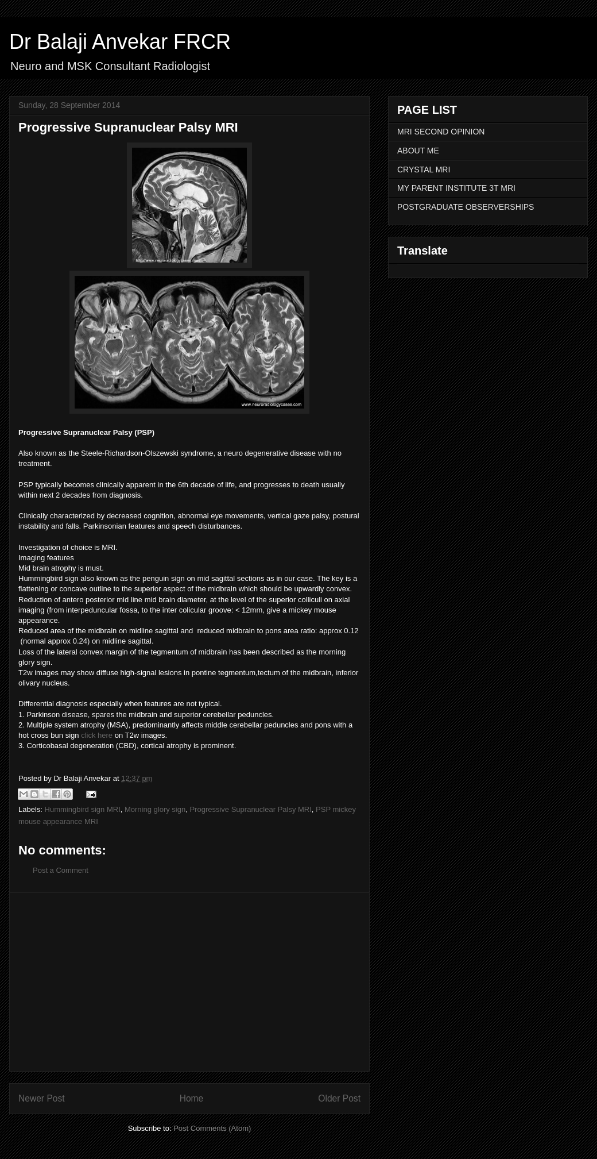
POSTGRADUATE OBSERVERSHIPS (465, 206)
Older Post (339, 1098)
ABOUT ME (418, 150)
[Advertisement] (189, 982)
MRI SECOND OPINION (440, 131)
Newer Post (41, 1098)
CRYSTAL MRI (423, 169)
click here (97, 735)
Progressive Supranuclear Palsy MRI (250, 809)
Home (192, 1098)
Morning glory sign (155, 809)
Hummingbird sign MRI (83, 809)
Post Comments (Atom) (212, 1128)
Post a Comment (60, 870)
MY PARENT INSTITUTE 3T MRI (456, 187)
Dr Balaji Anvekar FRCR (120, 41)
